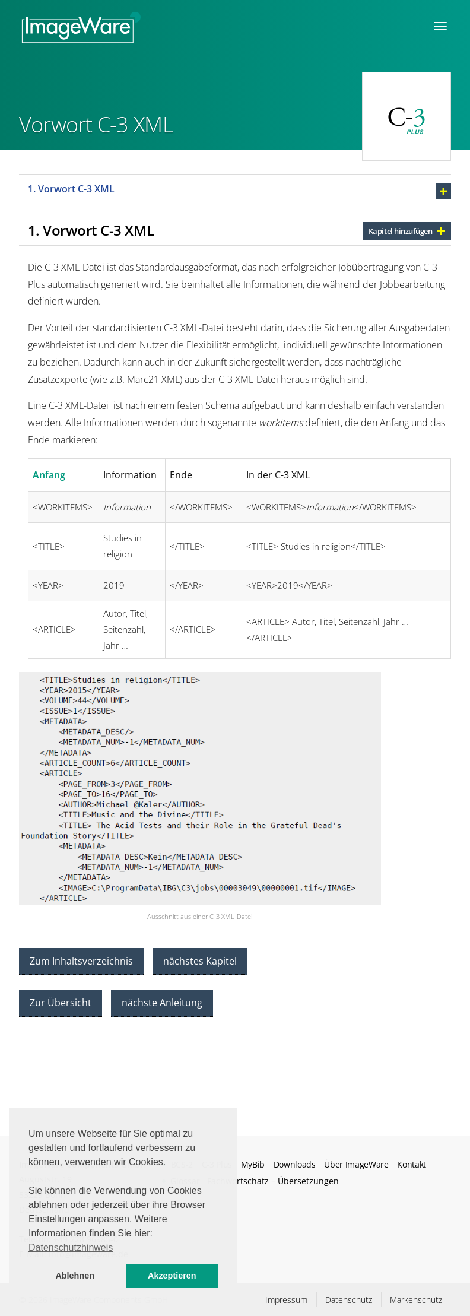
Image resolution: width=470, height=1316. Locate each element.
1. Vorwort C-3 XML (71, 188)
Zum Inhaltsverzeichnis (81, 961)
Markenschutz (416, 1299)
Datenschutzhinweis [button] (70, 1247)
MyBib (253, 1164)
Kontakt (411, 1164)
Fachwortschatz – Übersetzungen (273, 1181)
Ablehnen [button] (74, 1275)
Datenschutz (348, 1299)
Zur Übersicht (60, 1002)
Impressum (286, 1299)
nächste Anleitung (162, 1002)
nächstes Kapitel (200, 961)
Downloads (295, 1164)
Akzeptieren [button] (172, 1275)
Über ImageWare (356, 1164)
